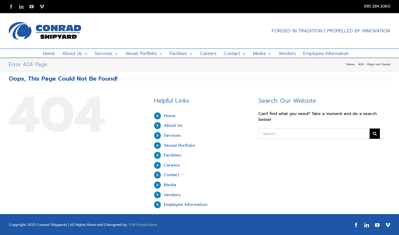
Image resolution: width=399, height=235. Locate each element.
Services (172, 135)
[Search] (375, 134)
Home (170, 116)
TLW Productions (142, 224)
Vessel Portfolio (179, 145)
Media (170, 185)
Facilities (172, 155)
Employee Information (185, 204)
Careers (172, 165)
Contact (171, 175)
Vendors (172, 195)
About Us (173, 125)
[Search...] (313, 134)
